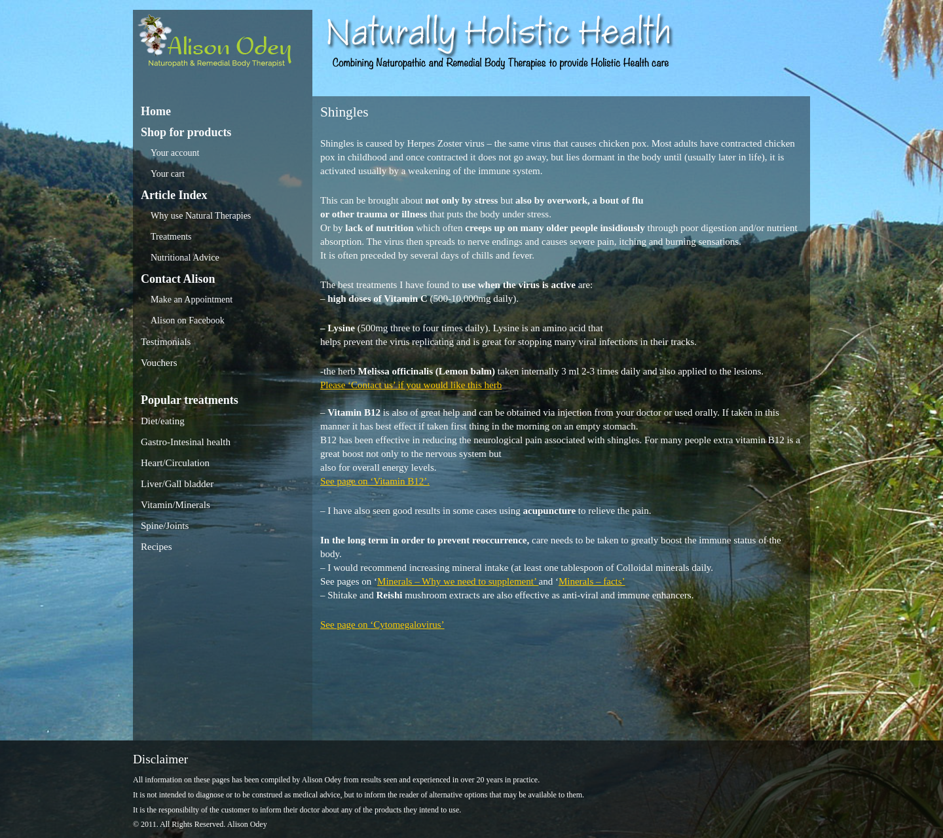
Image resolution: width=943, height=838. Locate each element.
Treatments (171, 237)
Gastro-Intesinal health (186, 442)
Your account (175, 153)
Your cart (168, 174)
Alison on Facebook (188, 320)
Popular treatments (189, 400)
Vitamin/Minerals (175, 505)
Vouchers (159, 362)
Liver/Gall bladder (177, 484)
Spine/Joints (165, 525)
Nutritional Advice (185, 258)
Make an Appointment (191, 299)
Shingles (344, 112)
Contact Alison (178, 278)
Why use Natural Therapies (201, 216)
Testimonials (166, 342)
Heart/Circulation (175, 463)
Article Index (174, 195)
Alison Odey (222, 44)
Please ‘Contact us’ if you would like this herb (411, 385)
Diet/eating (163, 421)
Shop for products (186, 132)
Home (156, 111)
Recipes (156, 546)
